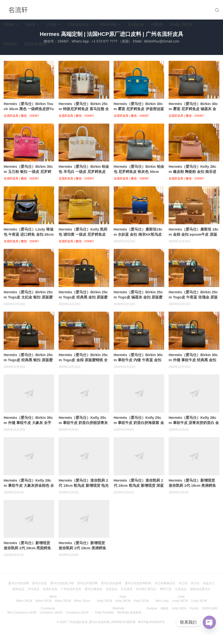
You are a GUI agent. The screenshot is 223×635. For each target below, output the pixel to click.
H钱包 (157, 24)
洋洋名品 (33, 589)
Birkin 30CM (43, 601)
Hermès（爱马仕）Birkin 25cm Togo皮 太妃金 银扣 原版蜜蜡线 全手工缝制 (28, 297)
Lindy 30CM (199, 601)
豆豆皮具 (126, 589)
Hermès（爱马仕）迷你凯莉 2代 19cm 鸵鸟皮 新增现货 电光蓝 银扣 (84, 485)
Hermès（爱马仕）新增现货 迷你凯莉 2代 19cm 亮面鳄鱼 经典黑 (27, 548)
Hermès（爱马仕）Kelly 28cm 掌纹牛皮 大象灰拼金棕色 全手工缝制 (29, 485)
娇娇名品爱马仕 (200, 589)
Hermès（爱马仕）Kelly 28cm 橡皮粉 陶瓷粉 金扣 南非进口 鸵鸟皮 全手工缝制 (192, 171)
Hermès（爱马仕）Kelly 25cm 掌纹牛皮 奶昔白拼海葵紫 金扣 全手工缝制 (139, 422)
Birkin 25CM (24, 601)
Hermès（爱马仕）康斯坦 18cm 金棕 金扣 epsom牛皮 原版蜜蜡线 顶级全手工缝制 (193, 234)
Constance (78, 24)
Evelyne (136, 24)
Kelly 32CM (141, 601)
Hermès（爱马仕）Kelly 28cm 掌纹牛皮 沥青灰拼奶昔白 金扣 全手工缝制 (194, 422)
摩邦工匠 (166, 589)
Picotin (10, 44)
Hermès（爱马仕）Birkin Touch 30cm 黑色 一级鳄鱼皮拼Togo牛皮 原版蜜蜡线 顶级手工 (29, 109)
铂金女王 (209, 583)
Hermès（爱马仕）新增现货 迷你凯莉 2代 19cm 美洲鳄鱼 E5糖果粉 (82, 548)
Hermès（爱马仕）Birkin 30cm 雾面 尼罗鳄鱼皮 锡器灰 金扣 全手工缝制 (193, 109)
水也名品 (111, 589)
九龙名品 (181, 589)
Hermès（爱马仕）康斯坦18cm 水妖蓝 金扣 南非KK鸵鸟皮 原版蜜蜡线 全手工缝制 (138, 234)
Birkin (9, 24)
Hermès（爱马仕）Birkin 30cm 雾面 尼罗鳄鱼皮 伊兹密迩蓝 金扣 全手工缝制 (139, 109)
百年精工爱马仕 (146, 589)
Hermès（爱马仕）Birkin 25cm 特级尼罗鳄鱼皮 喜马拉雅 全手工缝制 (84, 109)
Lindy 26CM (180, 601)
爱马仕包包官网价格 (138, 583)
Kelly (30, 24)
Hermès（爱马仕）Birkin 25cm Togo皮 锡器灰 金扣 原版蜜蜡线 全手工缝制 (138, 297)
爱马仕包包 (39, 583)
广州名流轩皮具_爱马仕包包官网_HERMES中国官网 (101, 622)
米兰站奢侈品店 (165, 583)
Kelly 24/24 (181, 24)
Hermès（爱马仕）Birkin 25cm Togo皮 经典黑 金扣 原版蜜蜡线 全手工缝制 (83, 297)
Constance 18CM (51, 612)
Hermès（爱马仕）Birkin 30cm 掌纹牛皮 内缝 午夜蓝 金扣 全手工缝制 (138, 360)
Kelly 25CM (104, 601)
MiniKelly (108, 24)
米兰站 (183, 583)
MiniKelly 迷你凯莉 (129, 612)
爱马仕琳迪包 (93, 589)
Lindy (51, 24)
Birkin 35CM (63, 601)
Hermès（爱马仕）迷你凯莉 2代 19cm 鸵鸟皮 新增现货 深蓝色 (139, 485)
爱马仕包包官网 (18, 583)
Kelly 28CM (122, 601)
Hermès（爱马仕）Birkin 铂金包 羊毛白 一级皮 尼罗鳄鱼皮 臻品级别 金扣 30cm (84, 171)
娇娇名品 (18, 589)
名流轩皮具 (50, 589)
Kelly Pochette (104, 612)
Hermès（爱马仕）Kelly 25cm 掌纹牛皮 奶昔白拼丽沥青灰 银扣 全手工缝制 (83, 422)
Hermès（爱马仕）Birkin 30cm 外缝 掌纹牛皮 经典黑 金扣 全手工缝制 (193, 360)
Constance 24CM (77, 612)
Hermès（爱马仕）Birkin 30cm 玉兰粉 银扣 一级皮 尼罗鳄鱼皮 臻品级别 (28, 171)
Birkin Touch (82, 601)
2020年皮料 (35, 44)
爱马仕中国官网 (87, 583)
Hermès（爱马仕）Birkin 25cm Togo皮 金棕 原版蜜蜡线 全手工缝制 (83, 360)
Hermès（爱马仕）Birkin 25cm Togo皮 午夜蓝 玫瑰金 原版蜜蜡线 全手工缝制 (193, 297)
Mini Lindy (162, 601)
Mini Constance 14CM (21, 612)
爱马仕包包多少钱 (62, 583)
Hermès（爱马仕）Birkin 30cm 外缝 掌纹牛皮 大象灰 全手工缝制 (28, 422)
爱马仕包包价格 (111, 583)
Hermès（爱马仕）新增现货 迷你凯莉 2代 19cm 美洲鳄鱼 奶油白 (192, 485)
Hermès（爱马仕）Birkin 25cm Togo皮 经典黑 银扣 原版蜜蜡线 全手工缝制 (28, 360)
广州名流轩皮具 (71, 589)
